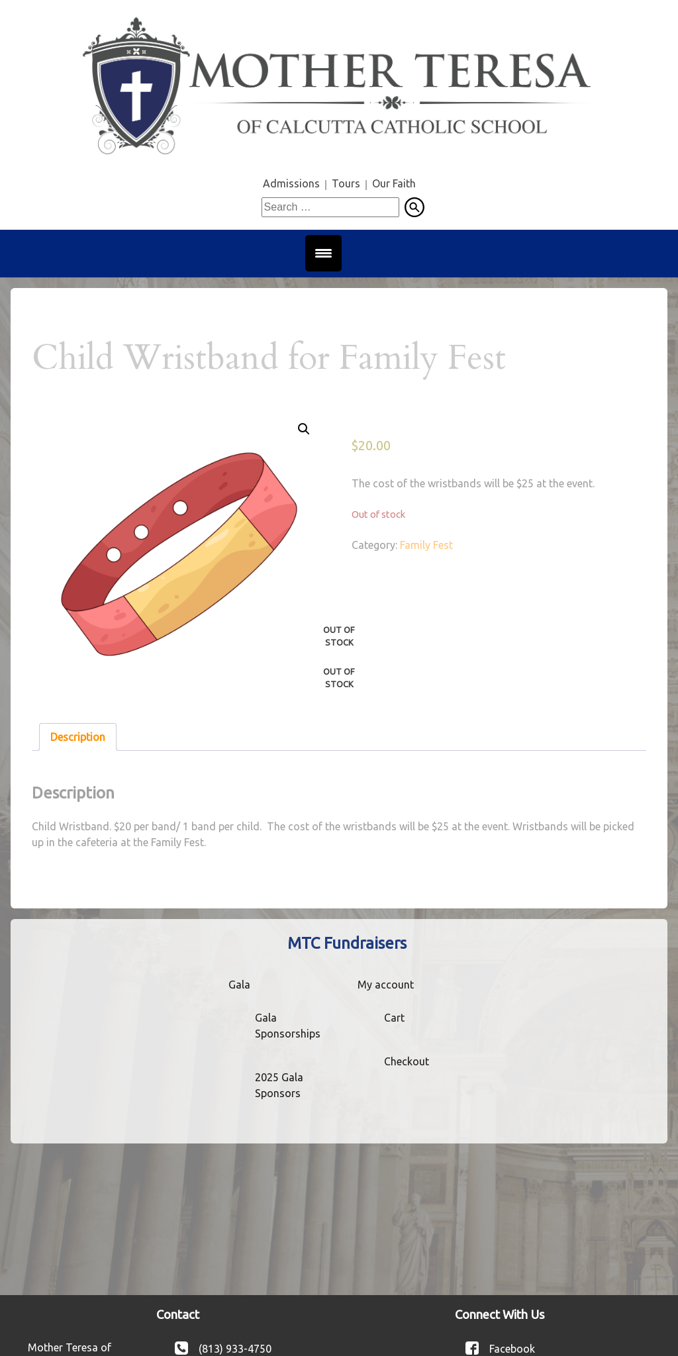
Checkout (406, 1061)
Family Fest (426, 545)
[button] (304, 429)
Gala (239, 985)
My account (386, 985)
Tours (346, 183)
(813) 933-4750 (235, 1348)
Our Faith (394, 183)
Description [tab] (77, 737)
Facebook (512, 1348)
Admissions (291, 183)
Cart (394, 1018)
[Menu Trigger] (323, 253)
